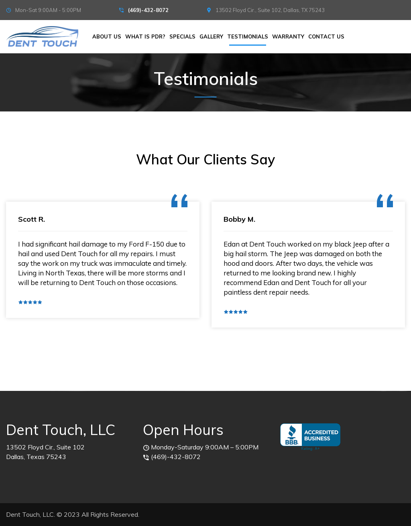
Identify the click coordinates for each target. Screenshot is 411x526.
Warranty (288, 36)
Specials (182, 36)
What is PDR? (145, 36)
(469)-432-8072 (148, 10)
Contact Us (326, 36)
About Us (106, 36)
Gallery (211, 36)
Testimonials (247, 36)
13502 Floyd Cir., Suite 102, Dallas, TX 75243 (270, 10)
